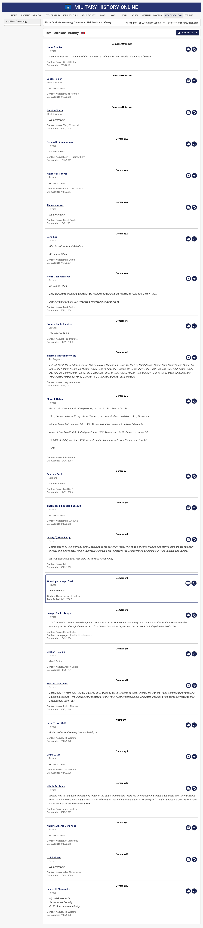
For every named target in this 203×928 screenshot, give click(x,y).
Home (48, 22)
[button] (99, 47)
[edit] (194, 49)
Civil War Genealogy (63, 22)
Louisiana (80, 22)
